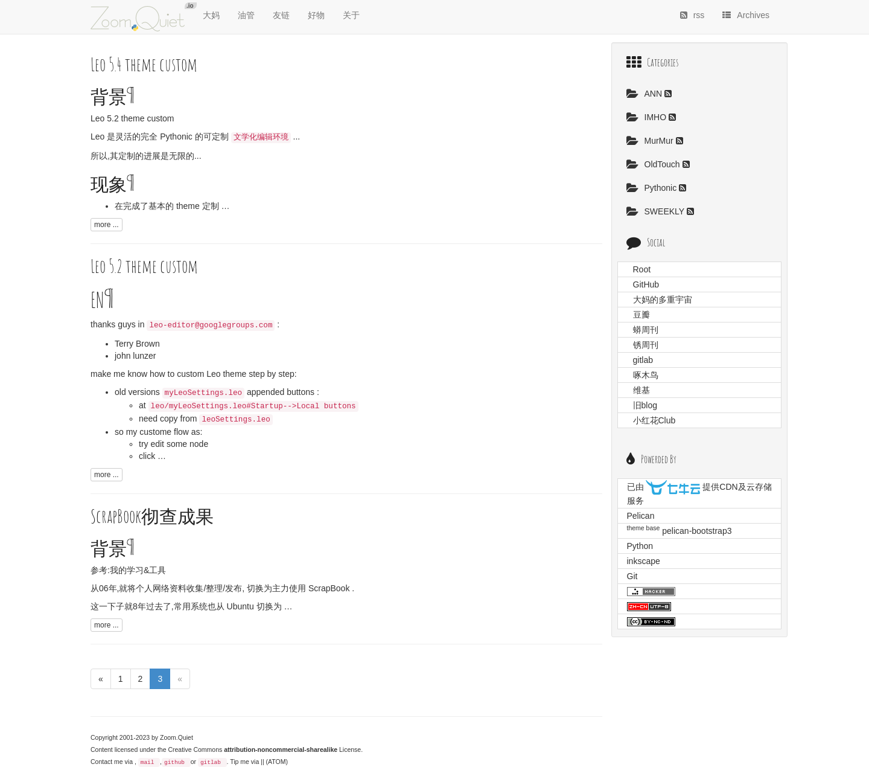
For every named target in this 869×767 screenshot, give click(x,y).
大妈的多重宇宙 (662, 299)
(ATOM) (277, 761)
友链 (281, 15)
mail (147, 762)
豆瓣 (641, 314)
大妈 (211, 15)
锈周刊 (645, 345)
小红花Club (654, 420)
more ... (106, 224)
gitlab (210, 762)
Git (632, 576)
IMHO (647, 117)
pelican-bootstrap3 (696, 531)
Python (640, 546)
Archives (745, 15)
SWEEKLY (656, 211)
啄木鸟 (645, 375)
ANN (645, 93)
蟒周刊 (645, 330)
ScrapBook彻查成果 (152, 516)
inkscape (643, 561)
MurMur (651, 141)
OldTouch (654, 164)
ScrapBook (328, 588)
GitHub (646, 284)
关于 (351, 15)
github (174, 762)
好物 (316, 15)
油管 (246, 15)
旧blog (645, 405)
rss (692, 15)
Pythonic (653, 188)
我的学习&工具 (138, 570)
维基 (641, 390)
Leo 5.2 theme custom (132, 118)
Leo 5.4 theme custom (144, 64)
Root (642, 269)
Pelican (641, 516)
